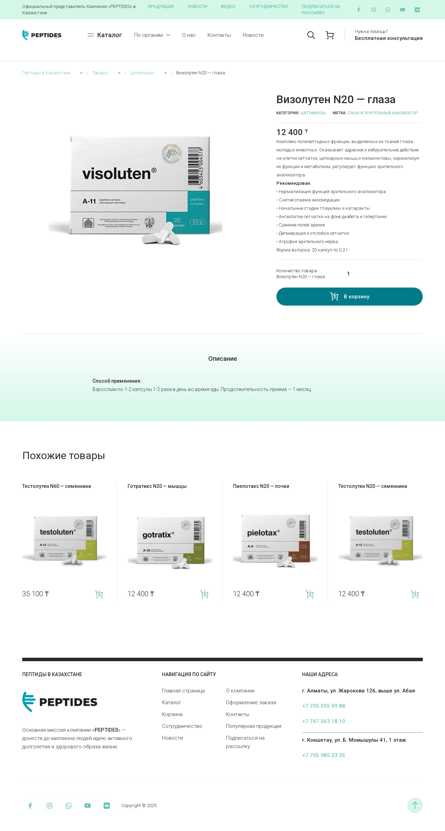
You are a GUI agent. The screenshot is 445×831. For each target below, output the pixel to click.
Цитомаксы (313, 113)
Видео (228, 6)
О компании (240, 691)
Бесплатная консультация (389, 38)
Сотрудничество (268, 6)
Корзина (172, 714)
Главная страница (183, 691)
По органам (148, 35)
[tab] (222, 359)
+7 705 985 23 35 (323, 755)
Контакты (219, 35)
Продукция (161, 6)
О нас (189, 35)
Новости (197, 6)
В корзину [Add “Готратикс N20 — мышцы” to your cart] (204, 594)
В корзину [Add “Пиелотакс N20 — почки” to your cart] (309, 594)
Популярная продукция (253, 726)
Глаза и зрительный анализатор (383, 113)
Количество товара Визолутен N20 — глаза (300, 274)
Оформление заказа (251, 702)
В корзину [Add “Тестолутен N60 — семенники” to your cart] (99, 594)
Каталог (171, 702)
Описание (222, 358)
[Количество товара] (380, 274)
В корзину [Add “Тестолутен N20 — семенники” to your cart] (415, 594)
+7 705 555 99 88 (323, 706)
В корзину (356, 296)
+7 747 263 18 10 (323, 721)
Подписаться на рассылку (321, 9)
